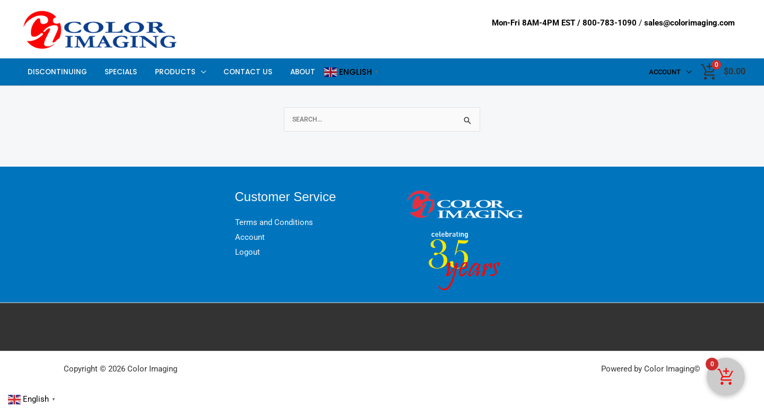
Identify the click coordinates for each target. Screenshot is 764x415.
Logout (247, 252)
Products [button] (166, 72)
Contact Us (236, 72)
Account (250, 237)
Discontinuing (55, 72)
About (287, 72)
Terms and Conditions (274, 222)
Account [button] (666, 72)
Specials (116, 72)
